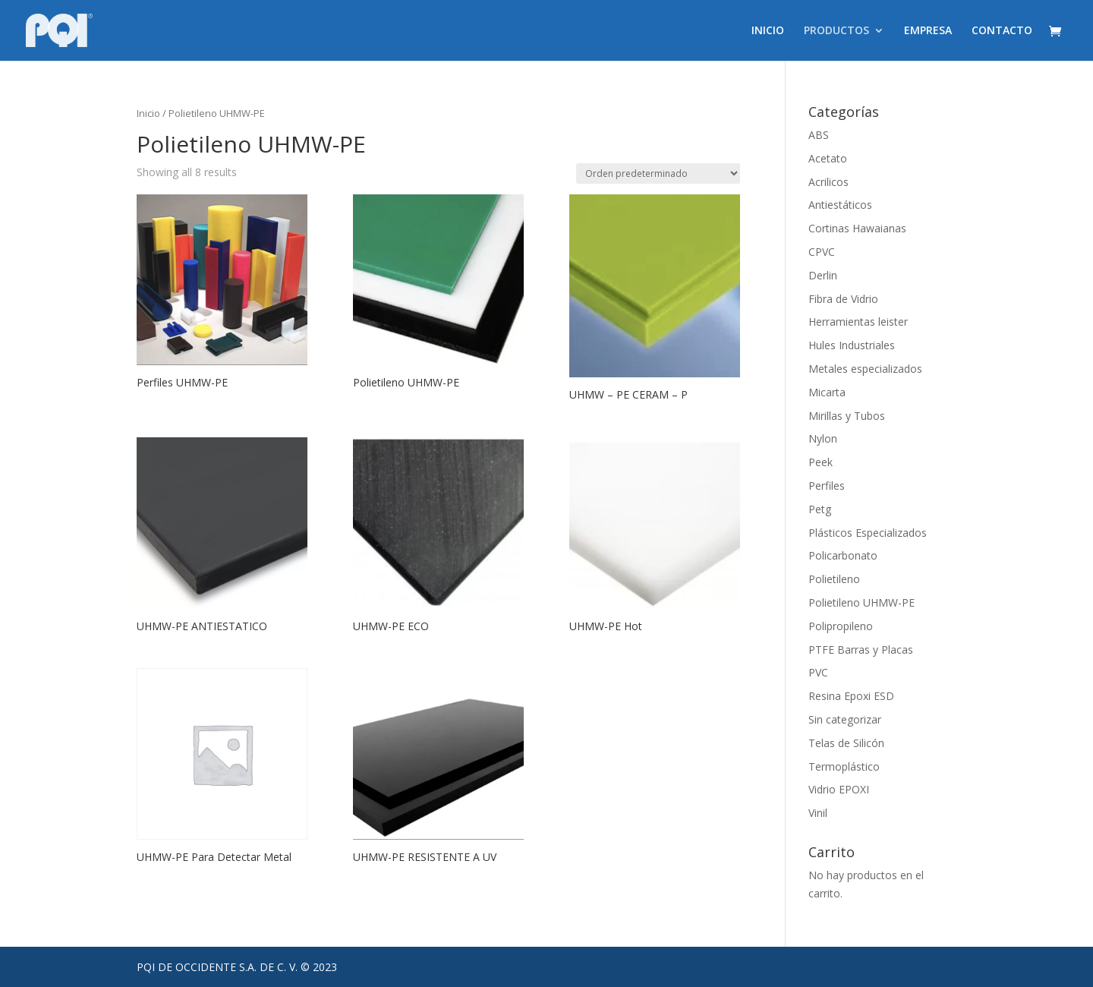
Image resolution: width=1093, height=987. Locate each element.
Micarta (827, 392)
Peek (820, 462)
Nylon (822, 438)
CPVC (821, 251)
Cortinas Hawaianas (857, 228)
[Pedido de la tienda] (658, 173)
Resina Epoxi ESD (851, 696)
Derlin (822, 275)
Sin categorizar (844, 719)
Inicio (148, 113)
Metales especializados (865, 368)
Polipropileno (840, 626)
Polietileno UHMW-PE (861, 602)
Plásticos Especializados (867, 532)
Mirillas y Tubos (846, 415)
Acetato (827, 158)
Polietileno (834, 579)
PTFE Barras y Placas (860, 649)
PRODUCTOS (836, 31)
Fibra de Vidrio (843, 299)
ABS (818, 135)
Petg (819, 509)
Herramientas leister (858, 321)
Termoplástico (844, 766)
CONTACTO (1002, 31)
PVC (818, 672)
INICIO (767, 31)
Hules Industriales (851, 345)
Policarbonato (842, 555)
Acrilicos (828, 182)
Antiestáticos (840, 204)
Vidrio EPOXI (838, 789)
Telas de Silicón (846, 743)
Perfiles (826, 485)
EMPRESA (928, 31)
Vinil (817, 813)
